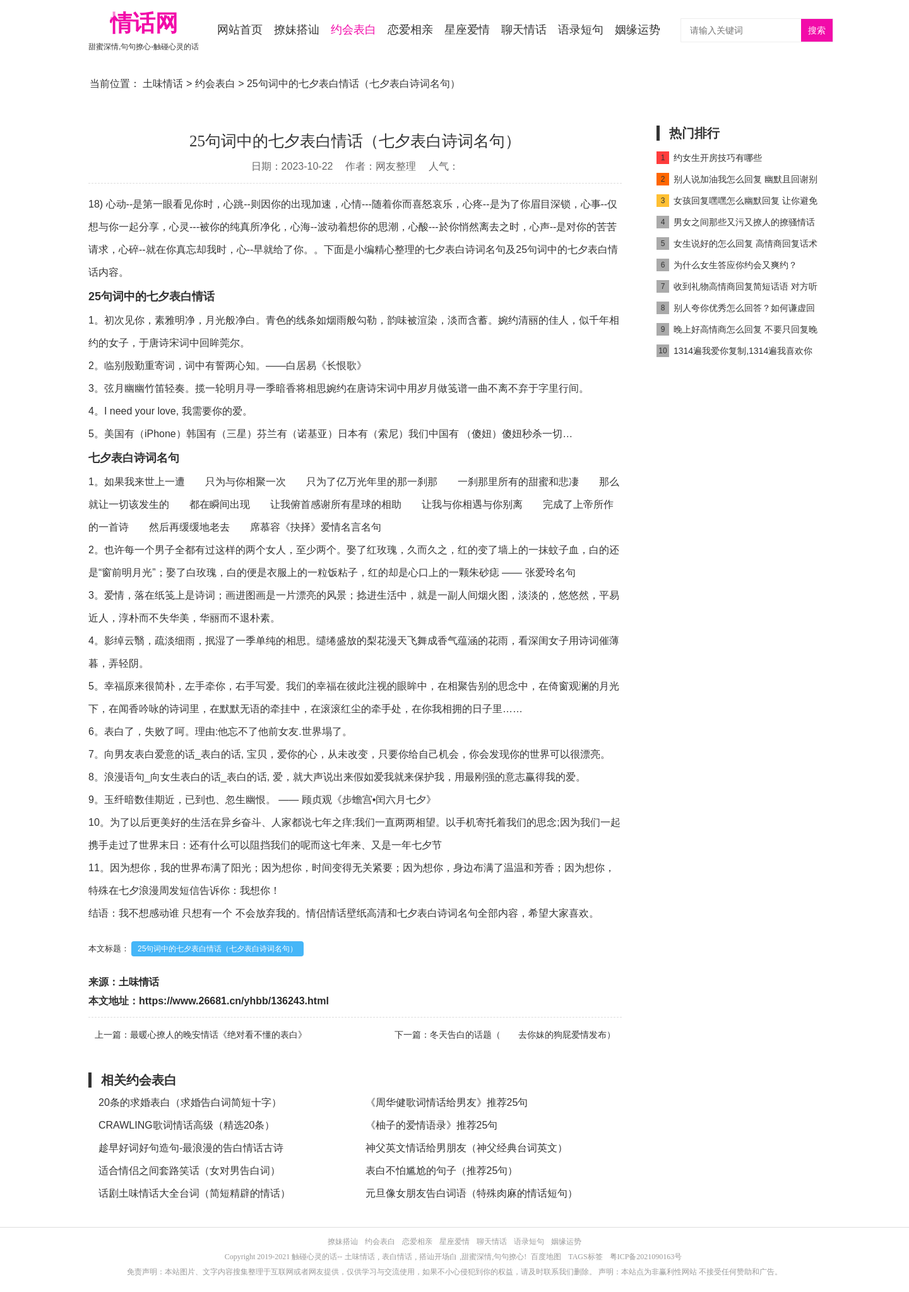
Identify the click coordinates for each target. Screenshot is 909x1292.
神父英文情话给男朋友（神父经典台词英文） (466, 1147)
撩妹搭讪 (296, 29)
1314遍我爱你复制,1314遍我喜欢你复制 (734, 352)
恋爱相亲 (410, 29)
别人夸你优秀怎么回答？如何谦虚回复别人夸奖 (735, 310)
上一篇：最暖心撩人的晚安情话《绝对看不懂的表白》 (201, 1035)
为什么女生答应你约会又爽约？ (726, 265)
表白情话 (397, 1256)
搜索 (817, 30)
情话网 (144, 23)
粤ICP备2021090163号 (646, 1256)
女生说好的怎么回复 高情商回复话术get (736, 245)
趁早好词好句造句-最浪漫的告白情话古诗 (190, 1147)
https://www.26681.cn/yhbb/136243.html (234, 1000)
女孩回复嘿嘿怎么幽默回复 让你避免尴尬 (736, 202)
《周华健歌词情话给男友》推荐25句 (446, 1102)
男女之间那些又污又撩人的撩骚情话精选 (735, 224)
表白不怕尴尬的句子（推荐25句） (441, 1170)
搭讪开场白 (438, 1256)
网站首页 (240, 29)
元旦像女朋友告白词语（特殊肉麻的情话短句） (471, 1193)
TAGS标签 (585, 1256)
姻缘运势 (637, 29)
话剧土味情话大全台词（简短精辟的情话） (194, 1193)
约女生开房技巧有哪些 (709, 157)
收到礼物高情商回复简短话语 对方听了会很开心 (736, 288)
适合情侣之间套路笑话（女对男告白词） (189, 1170)
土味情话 (163, 83)
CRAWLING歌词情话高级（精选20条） (186, 1125)
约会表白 (353, 29)
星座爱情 (467, 29)
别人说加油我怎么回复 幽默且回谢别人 (736, 181)
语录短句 (580, 29)
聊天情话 (524, 29)
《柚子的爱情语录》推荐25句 (431, 1125)
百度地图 (546, 1256)
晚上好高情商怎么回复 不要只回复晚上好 (736, 331)
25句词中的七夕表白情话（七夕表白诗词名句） (217, 948)
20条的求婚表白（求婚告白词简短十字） (190, 1102)
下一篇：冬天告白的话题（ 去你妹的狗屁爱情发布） (505, 1035)
